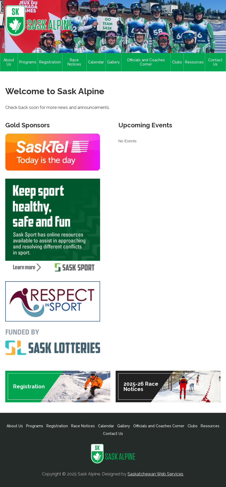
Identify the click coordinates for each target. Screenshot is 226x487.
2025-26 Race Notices (141, 386)
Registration (50, 62)
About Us (8, 62)
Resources (194, 62)
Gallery (113, 62)
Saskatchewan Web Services (155, 473)
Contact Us (215, 62)
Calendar (96, 62)
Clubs (177, 62)
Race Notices (74, 62)
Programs (27, 62)
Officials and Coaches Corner (146, 62)
